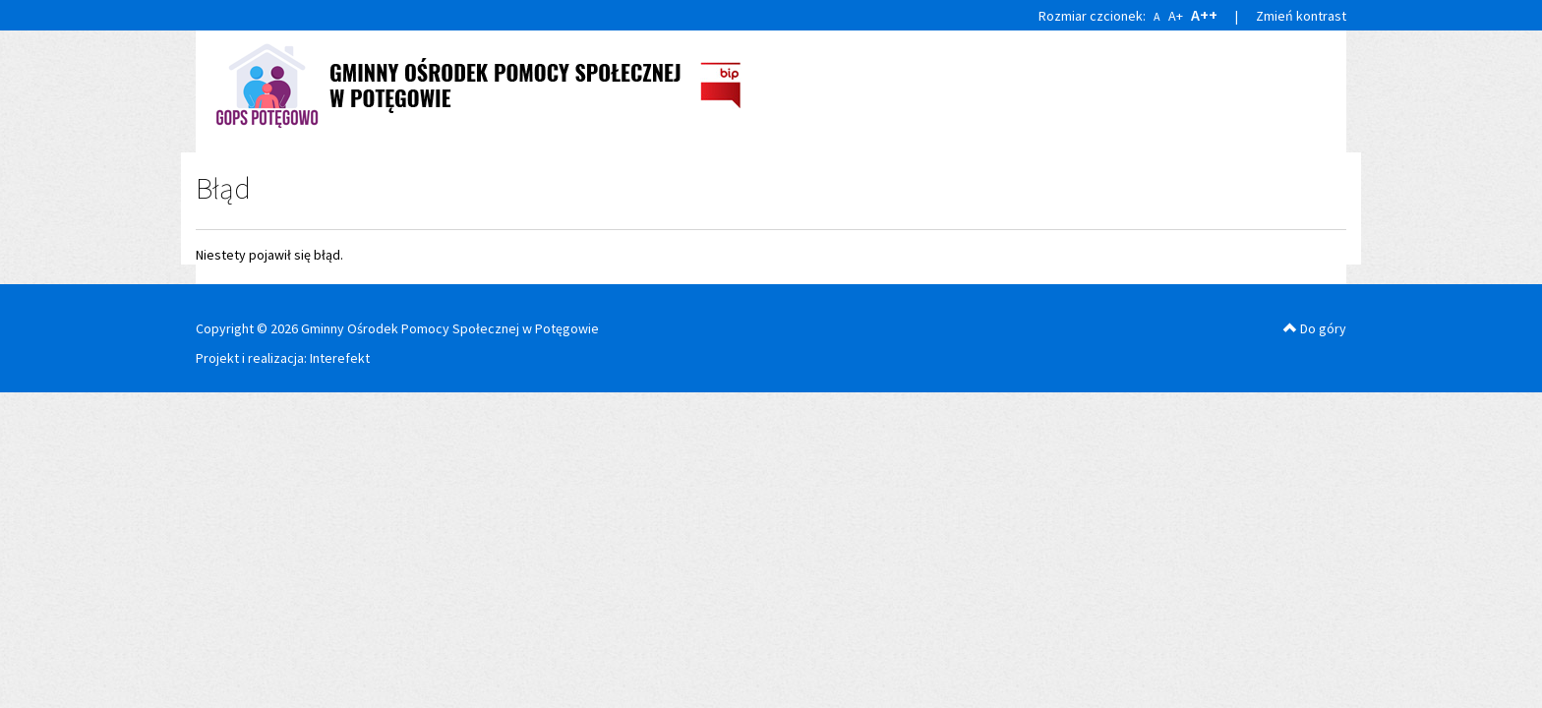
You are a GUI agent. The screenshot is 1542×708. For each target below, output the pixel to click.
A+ (1175, 16)
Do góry (1314, 328)
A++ (1204, 15)
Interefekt (340, 358)
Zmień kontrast (1301, 16)
